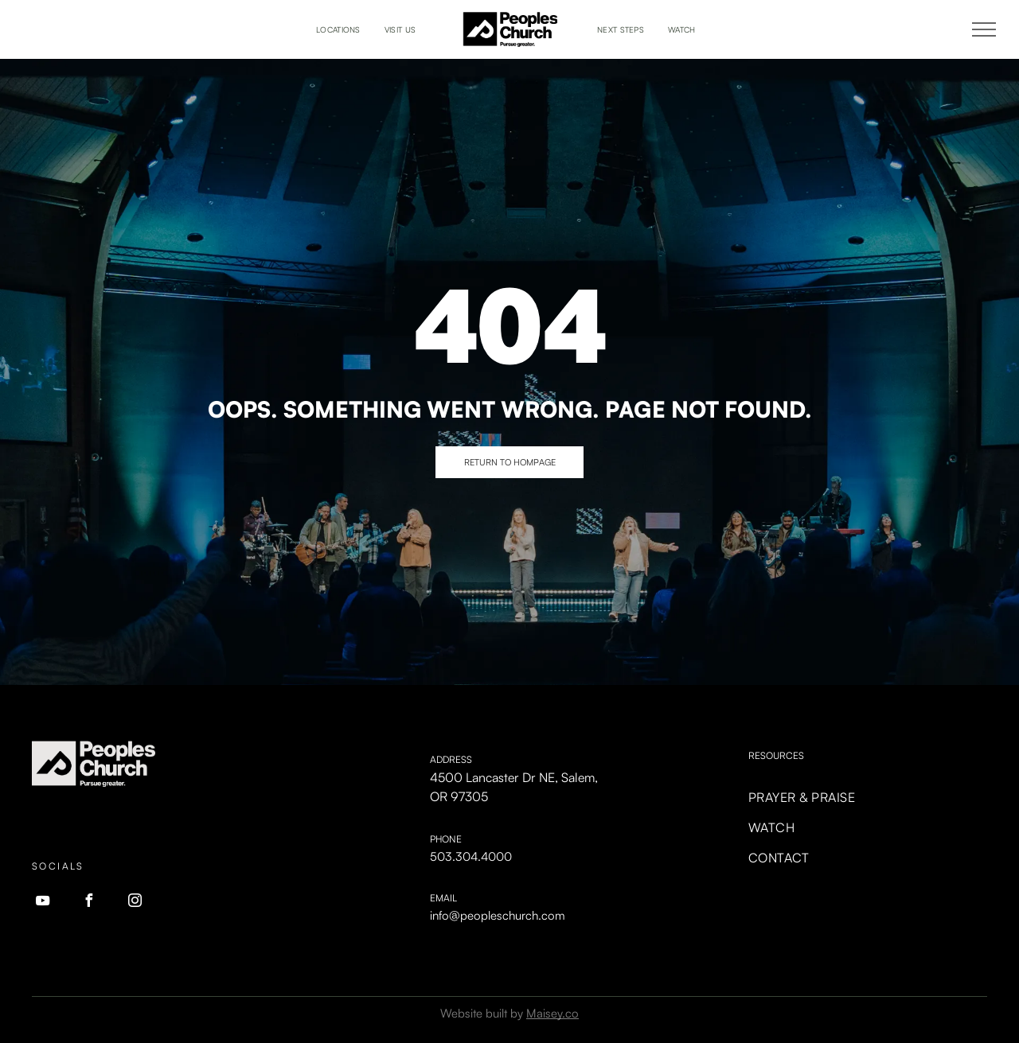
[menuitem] (338, 30)
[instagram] (134, 902)
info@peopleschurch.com (497, 915)
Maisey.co (552, 1013)
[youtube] (42, 902)
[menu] (984, 29)
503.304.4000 (471, 856)
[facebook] (88, 902)
